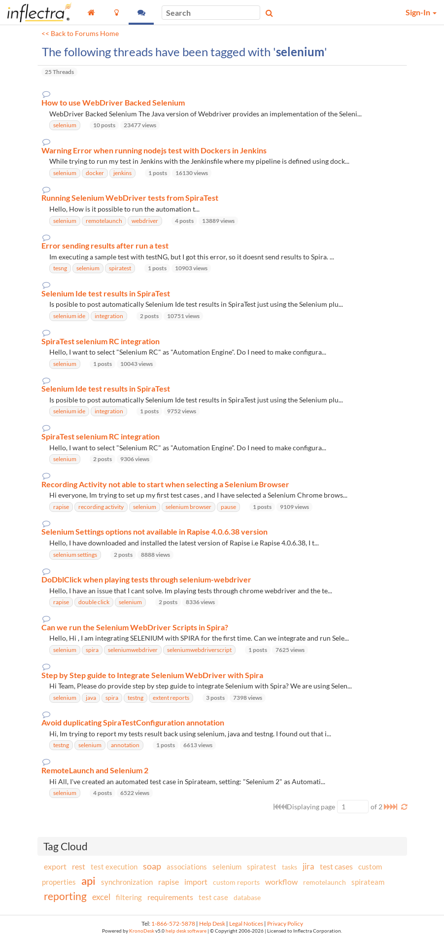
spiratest (261, 866)
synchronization (127, 881)
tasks (289, 867)
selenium (226, 866)
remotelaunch (324, 882)
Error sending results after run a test (105, 245)
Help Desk (212, 923)
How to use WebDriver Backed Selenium (113, 102)
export (55, 866)
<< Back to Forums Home (80, 33)
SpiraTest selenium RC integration (100, 341)
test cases (336, 866)
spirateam (367, 881)
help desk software (186, 931)
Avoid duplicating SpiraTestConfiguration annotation (132, 722)
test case (213, 897)
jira (308, 866)
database (247, 897)
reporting (65, 896)
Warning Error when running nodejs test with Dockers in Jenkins (154, 150)
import (195, 881)
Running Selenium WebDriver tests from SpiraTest (129, 197)
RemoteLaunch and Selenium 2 (94, 770)
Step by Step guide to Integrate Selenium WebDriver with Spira (152, 675)
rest (78, 866)
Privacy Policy (285, 923)
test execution (114, 867)
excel (101, 897)
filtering (129, 897)
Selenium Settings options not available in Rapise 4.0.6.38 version (154, 531)
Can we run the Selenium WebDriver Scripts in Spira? (134, 627)
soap (152, 866)
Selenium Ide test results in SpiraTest (105, 293)
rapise (168, 881)
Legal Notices (246, 923)
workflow (281, 881)
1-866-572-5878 (173, 923)
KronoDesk (141, 931)
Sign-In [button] (421, 12)
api (88, 880)
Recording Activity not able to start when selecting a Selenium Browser (165, 484)
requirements (170, 897)
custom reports (236, 882)
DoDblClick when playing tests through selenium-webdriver (146, 579)
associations (187, 866)
